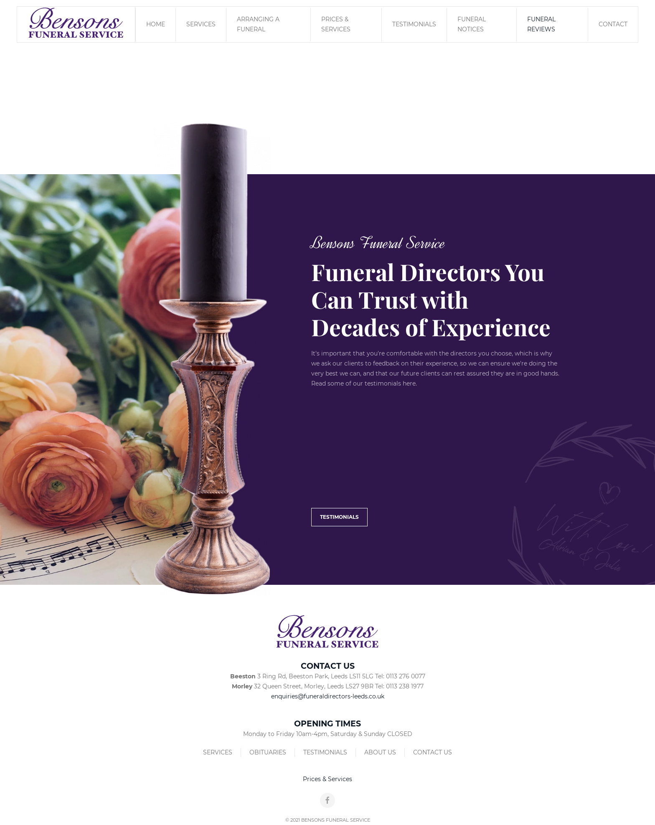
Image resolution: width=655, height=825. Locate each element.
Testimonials (414, 24)
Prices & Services (335, 24)
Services (201, 24)
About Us (380, 752)
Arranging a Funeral (258, 24)
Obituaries (267, 752)
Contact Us (432, 752)
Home (155, 24)
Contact (613, 24)
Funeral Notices (471, 24)
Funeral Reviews (541, 24)
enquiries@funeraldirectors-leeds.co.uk (327, 696)
